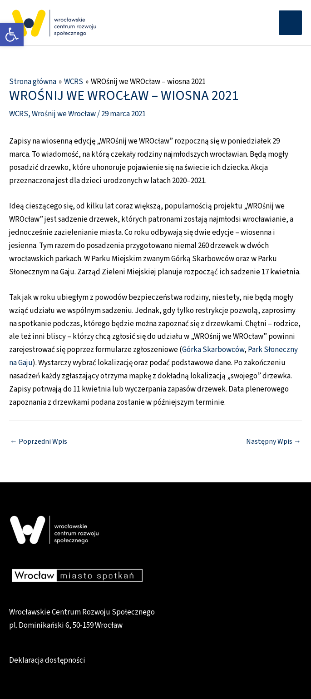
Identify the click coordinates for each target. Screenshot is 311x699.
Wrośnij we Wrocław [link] (64, 114)
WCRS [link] (18, 114)
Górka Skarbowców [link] (213, 349)
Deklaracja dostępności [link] (47, 660)
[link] (12, 34)
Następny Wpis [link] (273, 441)
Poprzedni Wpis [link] (38, 441)
